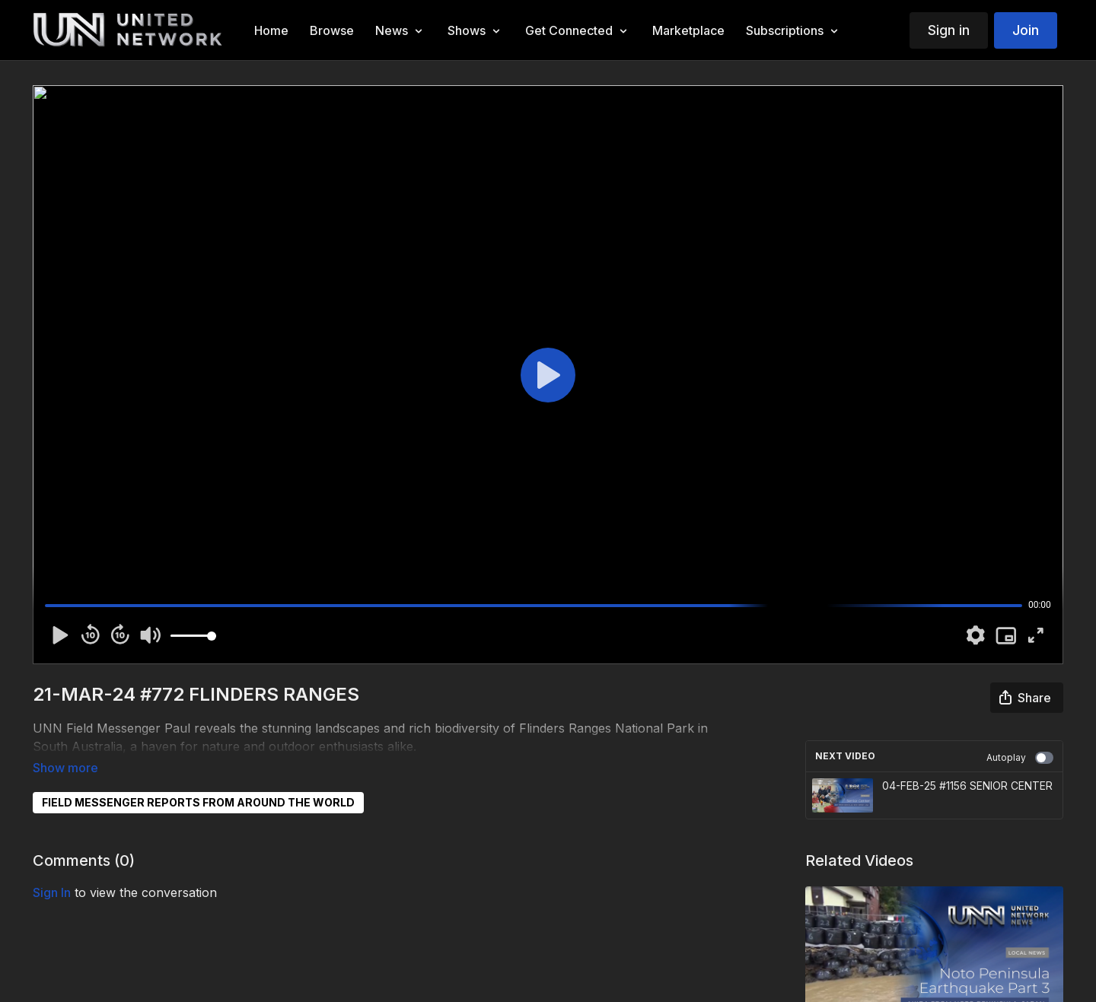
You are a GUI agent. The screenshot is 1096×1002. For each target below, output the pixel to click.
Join (1025, 30)
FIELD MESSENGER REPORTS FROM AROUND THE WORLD (198, 781)
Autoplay (1019, 758)
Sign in (949, 30)
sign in (52, 871)
